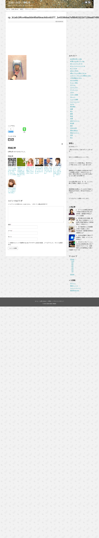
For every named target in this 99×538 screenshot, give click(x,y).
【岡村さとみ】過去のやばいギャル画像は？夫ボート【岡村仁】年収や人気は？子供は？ (30, 170)
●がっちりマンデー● (76, 63)
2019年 (72, 259)
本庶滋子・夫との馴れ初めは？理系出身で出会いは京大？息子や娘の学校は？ (48, 170)
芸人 (71, 137)
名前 (10, 224)
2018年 (72, 274)
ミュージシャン (74, 102)
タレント (72, 97)
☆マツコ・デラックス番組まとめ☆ (80, 75)
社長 (71, 135)
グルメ (72, 92)
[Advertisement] (36, 40)
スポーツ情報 (74, 94)
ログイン (72, 283)
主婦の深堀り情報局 (19, 2)
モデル (72, 104)
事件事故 (72, 106)
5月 (72, 264)
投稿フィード (74, 286)
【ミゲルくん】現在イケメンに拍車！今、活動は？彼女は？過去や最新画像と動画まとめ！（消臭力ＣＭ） (57, 172)
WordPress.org (74, 290)
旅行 (71, 125)
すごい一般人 (74, 83)
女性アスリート (74, 121)
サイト (10, 236)
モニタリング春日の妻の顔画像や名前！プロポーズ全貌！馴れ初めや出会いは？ (39, 170)
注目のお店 (73, 128)
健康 (71, 114)
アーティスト (74, 90)
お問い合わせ (14, 9)
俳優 (71, 109)
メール (10, 230)
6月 (72, 263)
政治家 (72, 123)
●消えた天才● (74, 71)
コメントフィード (75, 288)
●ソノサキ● (73, 68)
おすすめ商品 (74, 80)
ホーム (8, 9)
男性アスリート (74, 133)
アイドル (72, 85)
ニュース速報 (74, 99)
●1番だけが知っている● (77, 61)
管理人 (21, 9)
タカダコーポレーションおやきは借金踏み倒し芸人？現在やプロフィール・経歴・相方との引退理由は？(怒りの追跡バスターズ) (81, 246)
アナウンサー (74, 87)
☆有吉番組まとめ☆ (76, 78)
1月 (72, 271)
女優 (71, 118)
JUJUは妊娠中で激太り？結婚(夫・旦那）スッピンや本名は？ (84, 237)
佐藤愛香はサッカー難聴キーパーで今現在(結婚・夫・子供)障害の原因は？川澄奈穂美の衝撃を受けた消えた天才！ (21, 172)
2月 (72, 270)
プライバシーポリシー (31, 9)
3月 (72, 268)
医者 (71, 116)
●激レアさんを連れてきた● (78, 73)
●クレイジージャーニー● (77, 66)
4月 (72, 266)
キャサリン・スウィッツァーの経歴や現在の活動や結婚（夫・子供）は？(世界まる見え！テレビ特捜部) (12, 171)
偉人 (71, 111)
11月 (72, 261)
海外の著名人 (74, 130)
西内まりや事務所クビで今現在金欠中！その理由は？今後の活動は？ (12, 190)
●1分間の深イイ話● (76, 59)
